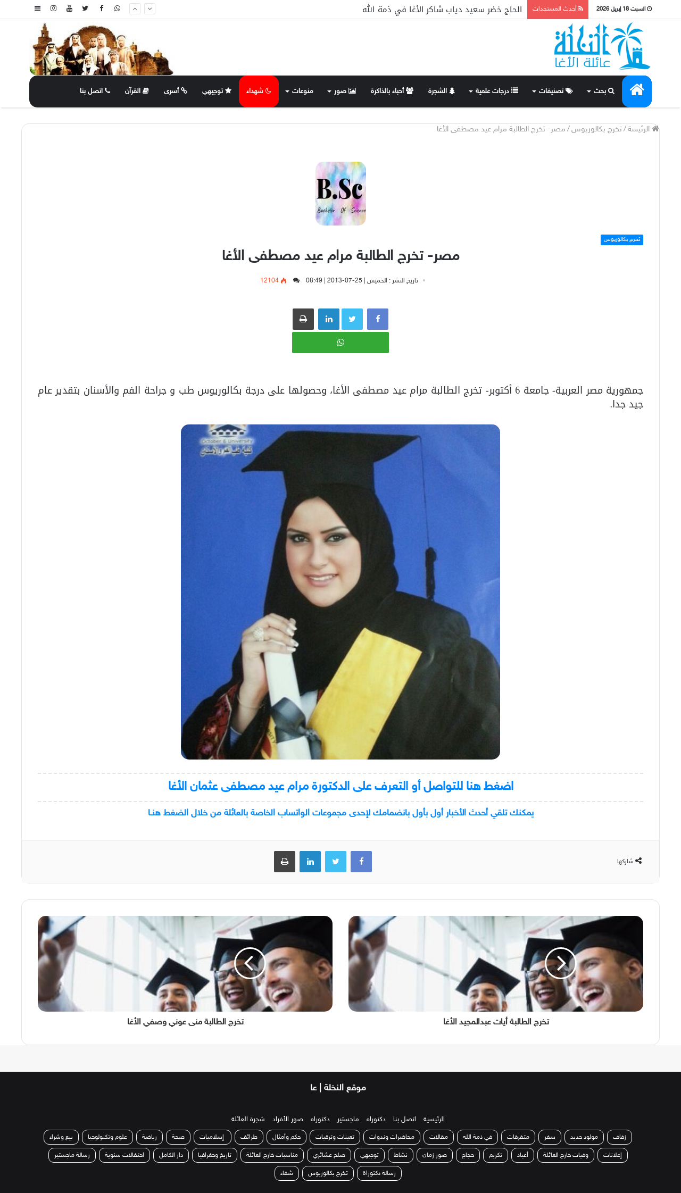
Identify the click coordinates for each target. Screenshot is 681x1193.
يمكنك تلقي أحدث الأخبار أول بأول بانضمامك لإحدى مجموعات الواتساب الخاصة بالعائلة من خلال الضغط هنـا (341, 813)
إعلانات (612, 1155)
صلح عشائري (329, 1155)
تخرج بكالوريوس (596, 129)
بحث (604, 91)
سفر (549, 1137)
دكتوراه (376, 1119)
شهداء (258, 91)
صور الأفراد (287, 1119)
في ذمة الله (477, 1137)
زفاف (619, 1137)
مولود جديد (584, 1137)
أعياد (522, 1155)
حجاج (468, 1155)
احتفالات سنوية (124, 1155)
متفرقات (518, 1137)
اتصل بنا (95, 91)
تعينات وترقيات (334, 1137)
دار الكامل (171, 1155)
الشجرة (441, 91)
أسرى (175, 91)
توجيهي (216, 91)
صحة (178, 1137)
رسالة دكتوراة (379, 1173)
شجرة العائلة (248, 1119)
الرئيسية (434, 1119)
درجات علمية (497, 91)
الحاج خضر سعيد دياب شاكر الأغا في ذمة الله (442, 9)
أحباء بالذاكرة (392, 91)
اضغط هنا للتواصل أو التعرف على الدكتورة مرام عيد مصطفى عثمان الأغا (340, 787)
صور (345, 91)
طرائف (249, 1137)
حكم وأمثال (286, 1137)
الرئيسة (643, 129)
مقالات (438, 1137)
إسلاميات (213, 1137)
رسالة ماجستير (72, 1155)
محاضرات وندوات (391, 1137)
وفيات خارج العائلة (565, 1155)
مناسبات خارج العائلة (272, 1155)
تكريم (495, 1155)
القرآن (137, 91)
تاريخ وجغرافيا (214, 1155)
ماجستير (348, 1119)
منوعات (302, 91)
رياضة (149, 1137)
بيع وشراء (61, 1137)
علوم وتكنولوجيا (107, 1137)
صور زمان (434, 1155)
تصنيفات (556, 91)
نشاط (401, 1155)
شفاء (286, 1173)
